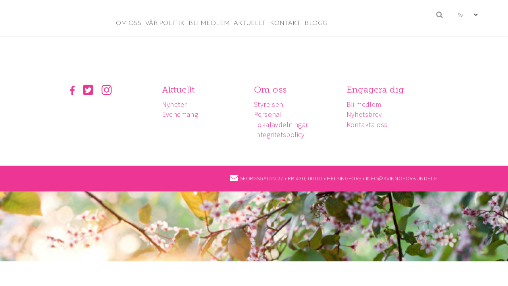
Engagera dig (379, 89)
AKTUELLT (250, 22)
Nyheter (175, 104)
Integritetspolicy (281, 134)
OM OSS (128, 22)
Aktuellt (179, 89)
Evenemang (181, 114)
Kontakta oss (370, 124)
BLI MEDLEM (209, 22)
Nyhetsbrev (368, 114)
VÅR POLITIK (165, 22)
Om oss (272, 89)
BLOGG (315, 22)
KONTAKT (285, 22)
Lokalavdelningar (283, 124)
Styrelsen (271, 104)
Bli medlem (367, 104)
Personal (270, 114)
